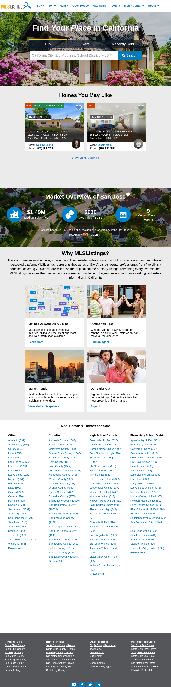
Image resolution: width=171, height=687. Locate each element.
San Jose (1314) (17, 522)
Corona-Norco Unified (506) (105, 448)
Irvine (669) (14, 457)
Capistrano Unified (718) (103, 444)
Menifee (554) (16, 479)
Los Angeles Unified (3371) (105, 487)
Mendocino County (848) (63, 474)
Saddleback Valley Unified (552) (148, 517)
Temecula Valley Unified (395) (147, 548)
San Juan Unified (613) (143, 539)
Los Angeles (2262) (19, 474)
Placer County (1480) (61, 492)
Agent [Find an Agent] (116, 5)
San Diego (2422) (18, 513)
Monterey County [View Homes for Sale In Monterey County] (14, 652)
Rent (63, 5)
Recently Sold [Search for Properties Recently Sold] (123, 44)
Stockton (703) (16, 530)
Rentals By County (56, 670)
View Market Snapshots (43, 406)
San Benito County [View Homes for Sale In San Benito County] (14, 663)
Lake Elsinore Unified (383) (105, 479)
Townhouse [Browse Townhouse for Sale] (96, 649)
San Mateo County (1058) (63, 539)
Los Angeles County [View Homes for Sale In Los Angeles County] (15, 666)
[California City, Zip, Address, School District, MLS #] (73, 55)
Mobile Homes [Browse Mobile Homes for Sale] (97, 663)
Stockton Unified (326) (143, 543)
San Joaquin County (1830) (64, 526)
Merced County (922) (61, 479)
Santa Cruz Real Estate (143, 656)
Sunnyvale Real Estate (143, 652)
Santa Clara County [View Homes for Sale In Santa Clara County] (15, 645)
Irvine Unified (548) (100, 474)
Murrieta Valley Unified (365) (146, 496)
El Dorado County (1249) (63, 457)
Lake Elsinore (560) (19, 461)
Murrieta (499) (16, 483)
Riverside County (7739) (62, 496)
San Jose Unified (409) (103, 539)
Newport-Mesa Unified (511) (106, 500)
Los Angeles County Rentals (61, 666)
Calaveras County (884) (62, 448)
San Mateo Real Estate (143, 663)
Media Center (133, 5)
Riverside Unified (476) (103, 522)
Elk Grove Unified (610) (143, 461)
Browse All (15, 548)
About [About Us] (152, 5)
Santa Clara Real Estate (143, 649)
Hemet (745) (15, 453)
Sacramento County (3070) (64, 500)
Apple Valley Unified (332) (145, 440)
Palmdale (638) (17, 500)
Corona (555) (15, 448)
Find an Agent (100, 342)
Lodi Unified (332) (140, 479)
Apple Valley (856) (18, 444)
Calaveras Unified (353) (143, 448)
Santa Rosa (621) (18, 526)
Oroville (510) (16, 496)
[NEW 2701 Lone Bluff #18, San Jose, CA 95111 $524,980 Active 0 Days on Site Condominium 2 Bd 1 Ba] (116, 122)
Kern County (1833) (60, 461)
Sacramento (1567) (19, 509)
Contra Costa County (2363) (65, 453)
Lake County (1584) (60, 466)
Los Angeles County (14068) (65, 470)
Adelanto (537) (16, 440)
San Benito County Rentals (60, 663)
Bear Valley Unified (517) (104, 440)
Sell (50, 5)
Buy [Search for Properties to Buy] (48, 44)
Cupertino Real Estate (142, 659)
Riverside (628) (17, 504)
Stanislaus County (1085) (63, 556)
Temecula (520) (17, 535)
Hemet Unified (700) (101, 470)
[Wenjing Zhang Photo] (76, 142)
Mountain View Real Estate (145, 666)
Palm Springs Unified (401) (105, 504)
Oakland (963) (16, 492)
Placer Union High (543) (103, 509)
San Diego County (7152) (63, 513)
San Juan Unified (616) (103, 543)
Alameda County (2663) (62, 440)
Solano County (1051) (61, 548)
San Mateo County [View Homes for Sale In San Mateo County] (14, 656)
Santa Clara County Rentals (60, 645)
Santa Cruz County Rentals (60, 649)
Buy (39, 5)
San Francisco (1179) (20, 517)
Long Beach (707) (18, 470)
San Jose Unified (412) (143, 535)
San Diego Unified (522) (103, 535)
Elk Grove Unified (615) (103, 466)
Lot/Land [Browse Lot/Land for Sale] (94, 659)
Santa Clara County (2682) (64, 543)
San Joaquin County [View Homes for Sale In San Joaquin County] (15, 659)
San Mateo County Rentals (60, 656)
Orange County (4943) (61, 487)
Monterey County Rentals (59, 652)
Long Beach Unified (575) (104, 483)
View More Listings (85, 157)
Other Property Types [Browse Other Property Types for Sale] (101, 666)
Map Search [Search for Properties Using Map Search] (100, 5)
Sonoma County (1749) (62, 552)
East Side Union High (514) (105, 453)
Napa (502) (14, 487)
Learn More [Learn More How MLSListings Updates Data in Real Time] (35, 342)
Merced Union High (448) (104, 492)
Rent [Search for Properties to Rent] (85, 44)
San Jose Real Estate (142, 645)
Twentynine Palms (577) (22, 539)
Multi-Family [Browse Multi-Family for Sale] (96, 656)
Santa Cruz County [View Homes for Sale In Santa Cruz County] (15, 649)
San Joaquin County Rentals (61, 659)
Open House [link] (80, 5)
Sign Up (96, 406)
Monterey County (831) (62, 483)
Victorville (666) (17, 543)
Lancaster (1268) (17, 466)
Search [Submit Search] (129, 55)
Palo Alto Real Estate (142, 670)
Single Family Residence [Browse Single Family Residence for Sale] (103, 645)
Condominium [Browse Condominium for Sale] (97, 652)
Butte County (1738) (60, 444)
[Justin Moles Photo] (138, 142)
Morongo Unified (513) (102, 496)
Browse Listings (13, 670)
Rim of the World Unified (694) (147, 509)
